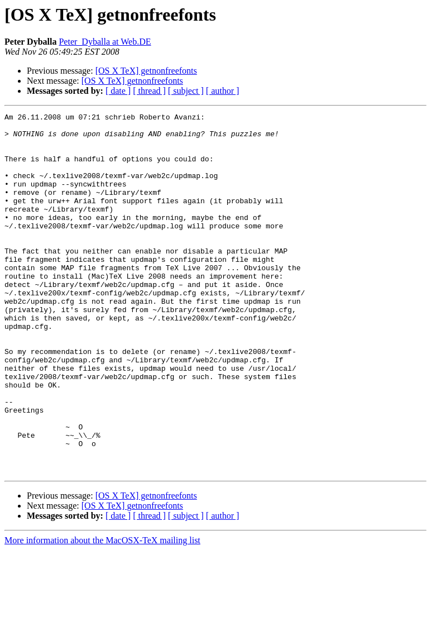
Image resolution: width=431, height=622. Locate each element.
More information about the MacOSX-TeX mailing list (102, 612)
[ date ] (118, 90)
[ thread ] (149, 90)
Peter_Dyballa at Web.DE (105, 41)
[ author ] (223, 90)
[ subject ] (186, 90)
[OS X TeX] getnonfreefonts (146, 70)
